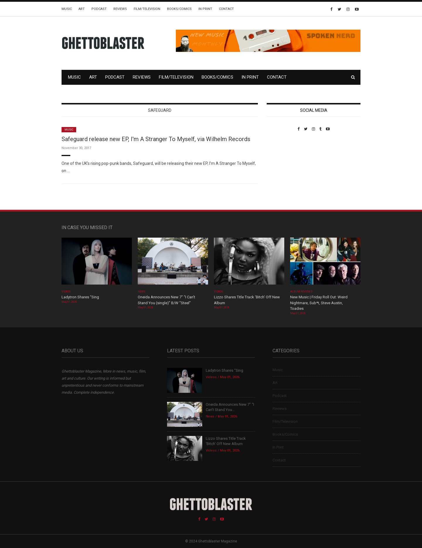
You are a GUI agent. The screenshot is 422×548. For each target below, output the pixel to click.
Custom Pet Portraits (284, 171)
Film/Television (147, 9)
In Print (205, 9)
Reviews (120, 9)
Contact (226, 9)
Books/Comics (179, 9)
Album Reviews (301, 291)
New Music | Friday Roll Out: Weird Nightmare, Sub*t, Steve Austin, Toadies (319, 303)
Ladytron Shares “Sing (80, 297)
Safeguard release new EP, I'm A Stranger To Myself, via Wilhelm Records (156, 139)
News (141, 291)
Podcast (99, 9)
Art (82, 9)
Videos (66, 291)
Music (67, 9)
